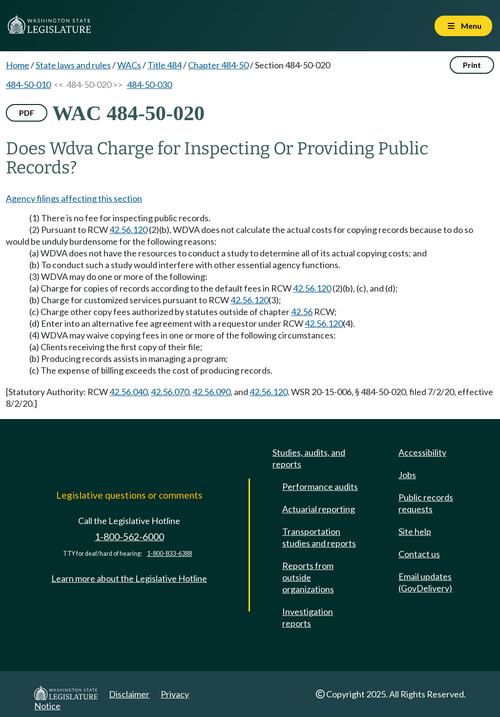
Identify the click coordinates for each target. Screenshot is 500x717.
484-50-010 (28, 84)
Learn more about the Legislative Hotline (129, 578)
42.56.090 (211, 391)
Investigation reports (307, 617)
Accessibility (422, 452)
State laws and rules (73, 65)
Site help (414, 531)
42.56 (301, 311)
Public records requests (425, 503)
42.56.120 (128, 229)
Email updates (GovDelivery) (425, 582)
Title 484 (164, 65)
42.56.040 (128, 391)
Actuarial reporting (318, 509)
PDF (26, 112)
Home (17, 65)
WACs (129, 65)
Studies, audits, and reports (308, 458)
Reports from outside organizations (308, 577)
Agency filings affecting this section (74, 198)
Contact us (419, 553)
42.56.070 (170, 391)
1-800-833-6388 (169, 553)
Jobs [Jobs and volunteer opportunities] (407, 474)
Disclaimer (129, 694)
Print (472, 64)
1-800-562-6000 (129, 536)
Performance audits (320, 486)
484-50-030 (149, 84)
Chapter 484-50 (218, 65)
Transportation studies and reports (319, 537)
